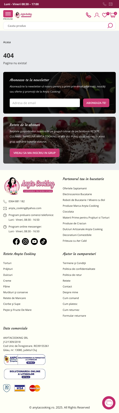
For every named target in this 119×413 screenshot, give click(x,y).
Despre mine (70, 292)
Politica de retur (72, 275)
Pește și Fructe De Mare (17, 310)
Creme (7, 280)
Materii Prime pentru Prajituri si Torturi (86, 217)
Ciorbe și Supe (11, 304)
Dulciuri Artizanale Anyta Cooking (83, 229)
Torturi (7, 263)
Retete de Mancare (14, 298)
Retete (66, 280)
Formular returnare (74, 315)
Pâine (6, 286)
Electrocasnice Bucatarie (77, 194)
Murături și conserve (15, 292)
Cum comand (71, 298)
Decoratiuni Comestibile (77, 235)
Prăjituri (8, 269)
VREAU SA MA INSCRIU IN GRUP (35, 153)
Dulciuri (7, 275)
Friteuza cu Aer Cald (75, 241)
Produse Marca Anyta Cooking (81, 206)
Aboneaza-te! (96, 103)
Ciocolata (68, 211)
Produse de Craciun (74, 223)
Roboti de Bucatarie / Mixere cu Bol (84, 200)
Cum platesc (70, 304)
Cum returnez (71, 310)
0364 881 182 (14, 201)
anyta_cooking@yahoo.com (22, 208)
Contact (67, 286)
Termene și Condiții (74, 263)
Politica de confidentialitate (79, 269)
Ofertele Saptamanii (75, 188)
